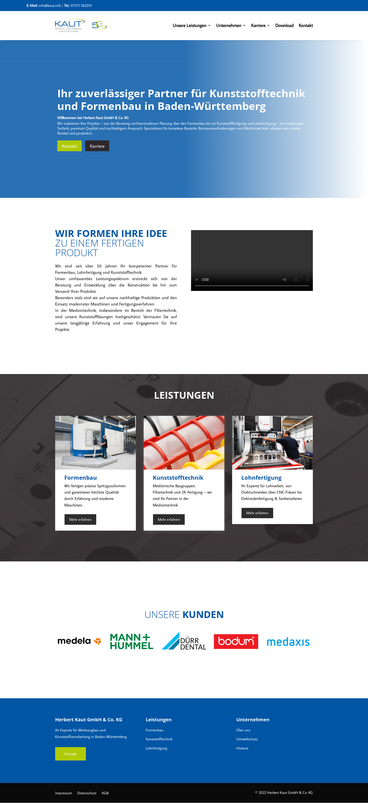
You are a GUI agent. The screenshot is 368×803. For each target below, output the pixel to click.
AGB (105, 793)
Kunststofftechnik (159, 739)
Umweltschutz (247, 739)
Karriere (258, 25)
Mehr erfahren (80, 519)
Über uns (243, 730)
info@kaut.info (49, 5)
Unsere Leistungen (189, 25)
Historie (242, 748)
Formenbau (154, 730)
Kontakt (306, 25)
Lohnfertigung (156, 748)
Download (284, 25)
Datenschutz (86, 793)
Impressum (63, 793)
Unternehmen (228, 25)
